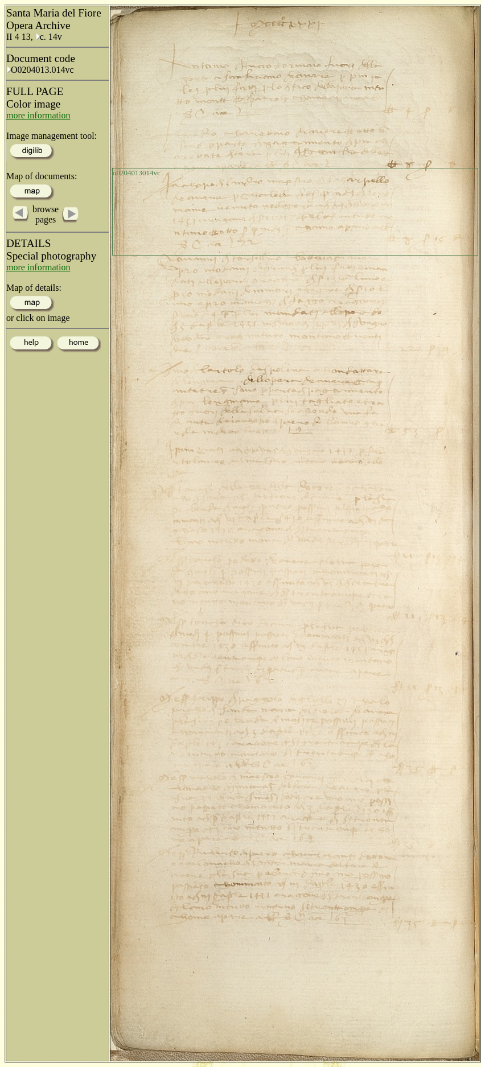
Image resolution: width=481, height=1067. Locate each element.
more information (38, 115)
